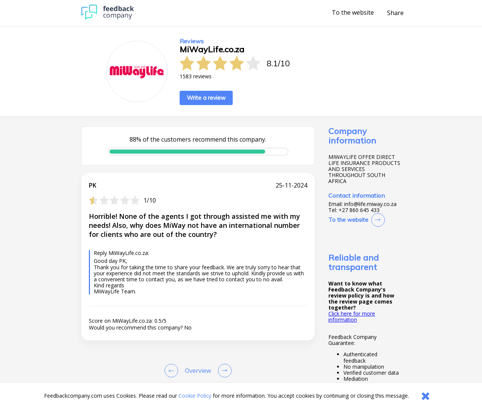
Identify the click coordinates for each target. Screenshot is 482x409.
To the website (353, 13)
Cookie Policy (194, 395)
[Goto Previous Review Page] (173, 370)
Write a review (206, 97)
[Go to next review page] (223, 370)
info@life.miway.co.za (370, 204)
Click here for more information (351, 316)
